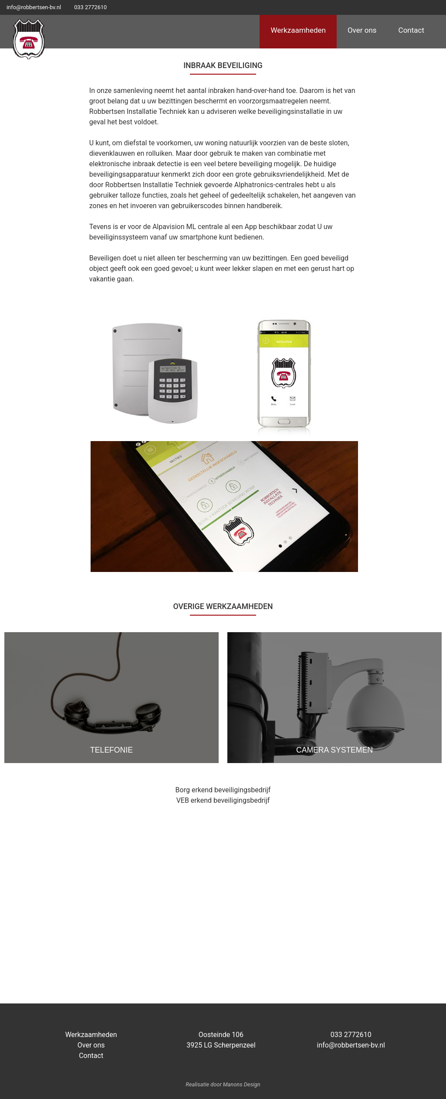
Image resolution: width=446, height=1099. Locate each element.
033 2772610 (90, 7)
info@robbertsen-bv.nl (34, 7)
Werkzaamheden (297, 30)
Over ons (362, 30)
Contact (411, 30)
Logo (28, 38)
